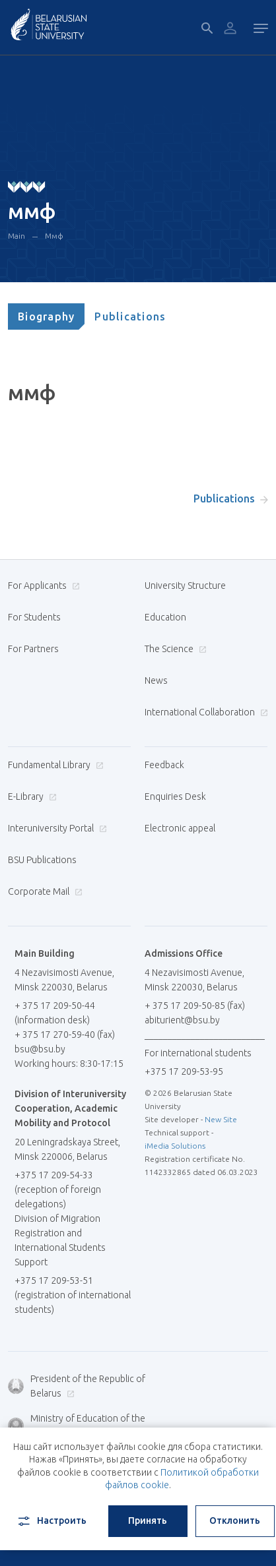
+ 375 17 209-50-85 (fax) (195, 1005)
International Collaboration (205, 712)
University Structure (185, 585)
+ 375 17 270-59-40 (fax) (65, 1034)
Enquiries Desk (175, 796)
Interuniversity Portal (56, 828)
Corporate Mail (43, 891)
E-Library (30, 796)
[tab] (46, 316)
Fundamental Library (54, 765)
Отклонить (234, 1520)
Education (165, 617)
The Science (174, 649)
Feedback (164, 765)
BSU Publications (42, 860)
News (156, 680)
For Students (34, 617)
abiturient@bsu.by (182, 1020)
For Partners (33, 649)
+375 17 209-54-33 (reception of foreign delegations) (58, 1189)
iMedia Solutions (175, 1145)
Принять (147, 1520)
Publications (130, 316)
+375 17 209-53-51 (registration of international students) (73, 1295)
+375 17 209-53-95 (184, 1071)
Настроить (51, 1521)
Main (16, 235)
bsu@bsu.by (40, 1049)
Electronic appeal (180, 828)
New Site (221, 1119)
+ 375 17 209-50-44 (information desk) (55, 1012)
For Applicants (42, 585)
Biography (46, 316)
